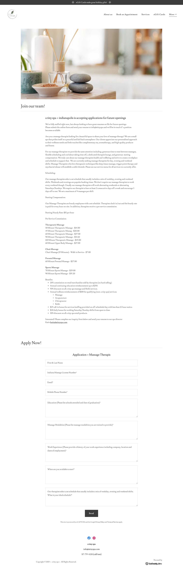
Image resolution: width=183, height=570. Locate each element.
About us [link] (108, 14)
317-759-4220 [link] (87, 554)
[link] (12, 13)
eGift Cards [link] (159, 14)
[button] (173, 15)
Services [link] (146, 14)
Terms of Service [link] (112, 522)
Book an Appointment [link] (127, 14)
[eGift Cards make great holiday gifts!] (91, 2)
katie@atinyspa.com (58, 322)
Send (91, 513)
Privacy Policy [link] (99, 522)
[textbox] (91, 363)
